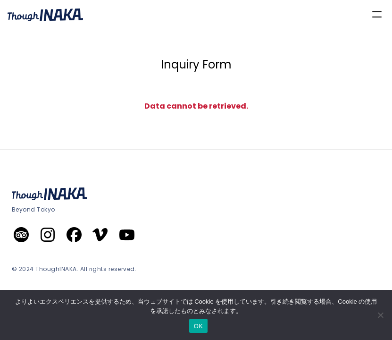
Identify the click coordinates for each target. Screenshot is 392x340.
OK (198, 326)
